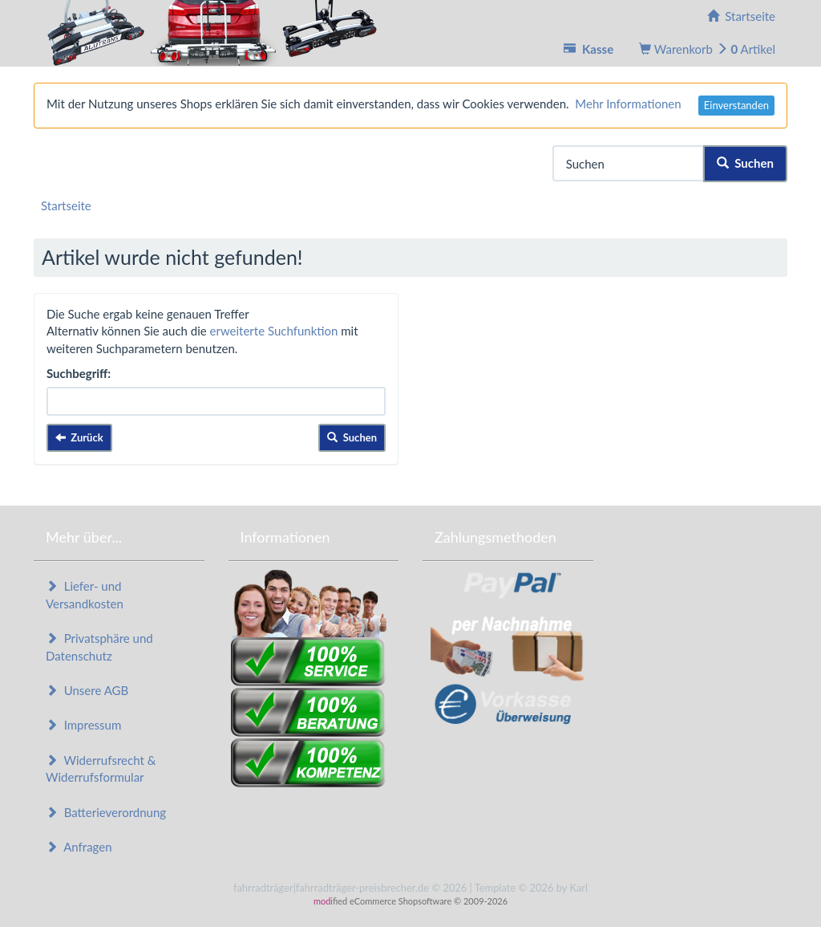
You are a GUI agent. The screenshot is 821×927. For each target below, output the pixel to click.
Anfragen (79, 847)
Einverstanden (736, 105)
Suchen (745, 163)
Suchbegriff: (79, 373)
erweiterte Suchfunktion (274, 330)
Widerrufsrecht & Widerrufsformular (101, 768)
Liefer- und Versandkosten (84, 594)
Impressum (83, 725)
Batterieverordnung (106, 812)
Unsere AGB (87, 690)
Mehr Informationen (628, 103)
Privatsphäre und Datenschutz (99, 646)
